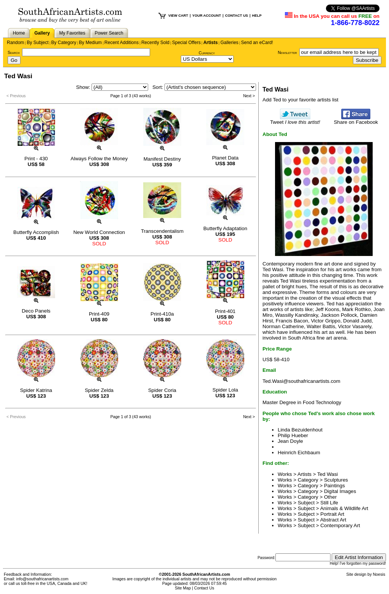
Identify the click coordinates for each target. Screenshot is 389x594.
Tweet (295, 120)
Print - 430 (36, 158)
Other (330, 497)
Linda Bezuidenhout (300, 430)
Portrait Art (332, 514)
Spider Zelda (99, 390)
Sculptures (336, 480)
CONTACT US (236, 15)
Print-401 (225, 311)
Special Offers (186, 42)
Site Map (183, 588)
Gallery (42, 33)
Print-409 (99, 314)
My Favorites (72, 33)
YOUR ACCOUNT (206, 15)
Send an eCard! (257, 42)
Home (19, 33)
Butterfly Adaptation (225, 228)
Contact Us (204, 588)
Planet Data (225, 158)
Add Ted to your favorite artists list (300, 100)
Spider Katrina (36, 390)
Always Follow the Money (99, 158)
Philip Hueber (293, 435)
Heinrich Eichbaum (299, 452)
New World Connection (99, 232)
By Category (63, 42)
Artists (210, 42)
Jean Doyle (290, 441)
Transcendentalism (162, 231)
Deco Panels (36, 311)
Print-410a (162, 314)
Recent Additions (121, 42)
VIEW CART (178, 15)
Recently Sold (155, 42)
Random (15, 42)
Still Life (329, 503)
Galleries (229, 42)
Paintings (334, 485)
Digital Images (340, 491)
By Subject (37, 42)
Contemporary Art (340, 525)
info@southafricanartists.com (42, 579)
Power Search (109, 33)
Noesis (379, 574)
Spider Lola (225, 390)
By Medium (90, 42)
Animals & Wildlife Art (344, 508)
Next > (249, 95)
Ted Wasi (327, 474)
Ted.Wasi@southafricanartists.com (301, 381)
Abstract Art (333, 520)
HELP (256, 15)
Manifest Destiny (162, 159)
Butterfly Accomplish (36, 232)
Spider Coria (162, 390)
